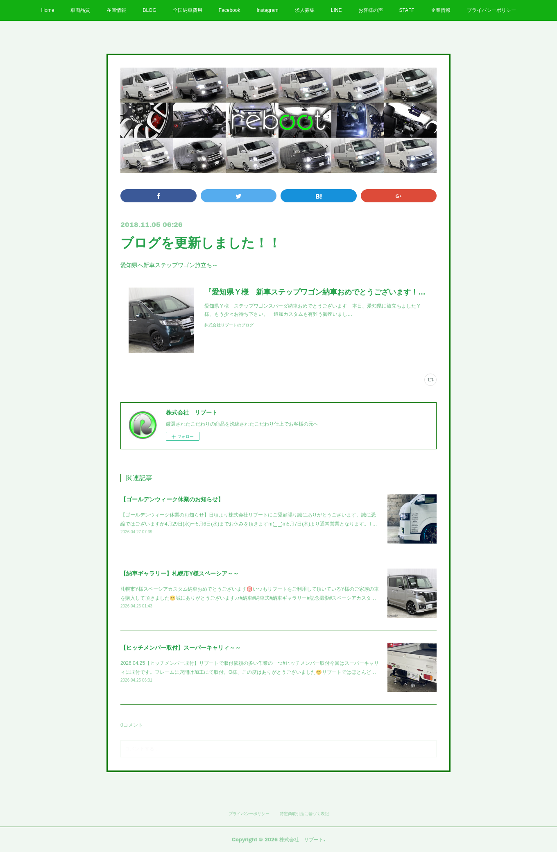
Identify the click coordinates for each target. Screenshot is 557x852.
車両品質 (80, 10)
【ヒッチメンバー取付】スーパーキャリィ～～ (180, 647)
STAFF (406, 10)
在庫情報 (116, 10)
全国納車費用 (187, 10)
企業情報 (441, 10)
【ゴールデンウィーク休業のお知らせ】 (172, 499)
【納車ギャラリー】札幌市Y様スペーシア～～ (179, 573)
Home (47, 10)
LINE (336, 10)
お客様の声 (370, 10)
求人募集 (305, 10)
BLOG (149, 10)
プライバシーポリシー (491, 10)
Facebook (229, 10)
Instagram (267, 10)
